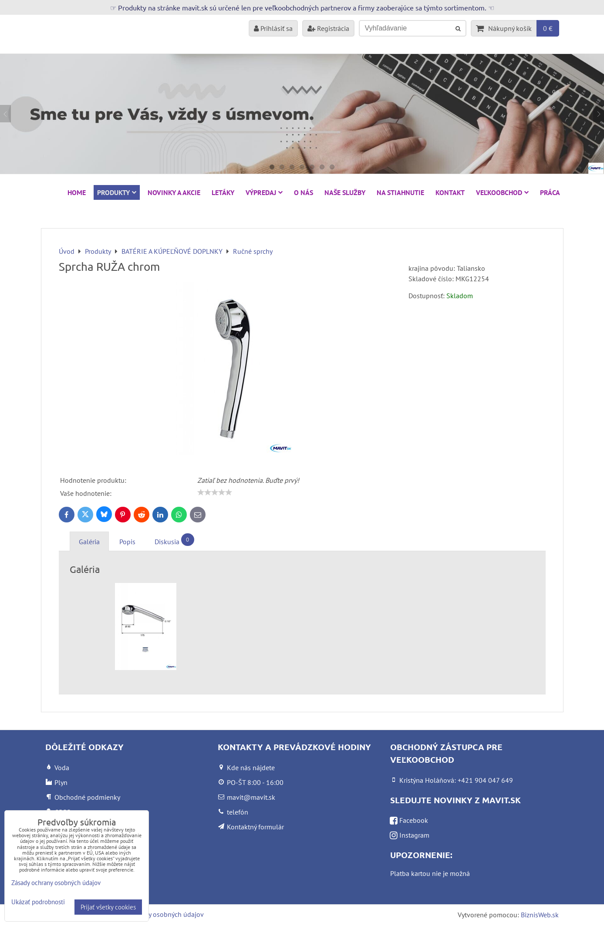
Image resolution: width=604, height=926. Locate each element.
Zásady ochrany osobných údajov (155, 914)
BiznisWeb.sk (540, 914)
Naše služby (344, 192)
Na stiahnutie (400, 192)
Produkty (116, 192)
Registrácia (328, 28)
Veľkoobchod (502, 192)
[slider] (214, 492)
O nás (303, 192)
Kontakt (450, 192)
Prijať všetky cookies (108, 907)
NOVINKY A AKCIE (174, 192)
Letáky (223, 192)
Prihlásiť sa (273, 28)
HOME (76, 192)
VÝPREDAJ (264, 192)
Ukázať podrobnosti (38, 902)
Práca (550, 192)
